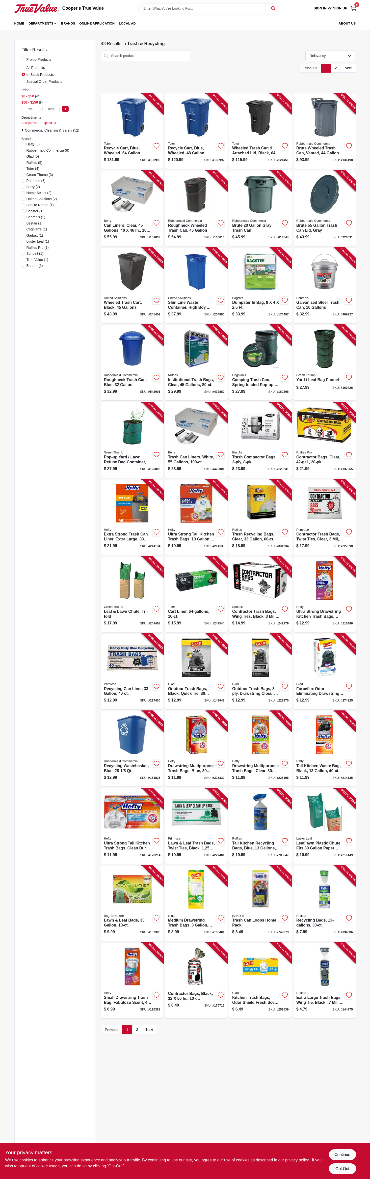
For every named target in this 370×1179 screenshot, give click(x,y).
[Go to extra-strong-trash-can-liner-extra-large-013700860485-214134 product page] (132, 517)
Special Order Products (44, 81)
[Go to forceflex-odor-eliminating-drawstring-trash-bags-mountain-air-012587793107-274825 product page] (324, 671)
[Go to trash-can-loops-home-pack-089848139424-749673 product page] (260, 903)
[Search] (273, 8)
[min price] (30, 109)
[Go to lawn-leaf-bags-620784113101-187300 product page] (132, 903)
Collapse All (29, 123)
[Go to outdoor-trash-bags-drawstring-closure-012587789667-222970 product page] (260, 671)
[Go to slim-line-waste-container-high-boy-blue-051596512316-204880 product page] (196, 285)
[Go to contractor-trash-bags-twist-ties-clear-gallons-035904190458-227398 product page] (324, 517)
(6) (47, 150)
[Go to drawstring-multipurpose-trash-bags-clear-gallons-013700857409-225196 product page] (260, 748)
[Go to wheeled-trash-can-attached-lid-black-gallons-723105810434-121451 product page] (260, 131)
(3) (39, 175)
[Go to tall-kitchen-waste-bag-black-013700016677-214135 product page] (324, 748)
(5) (32, 156)
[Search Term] (208, 8)
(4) (32, 168)
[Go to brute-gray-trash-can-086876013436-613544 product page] (260, 208)
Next (348, 68)
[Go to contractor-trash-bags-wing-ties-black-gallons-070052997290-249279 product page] (260, 594)
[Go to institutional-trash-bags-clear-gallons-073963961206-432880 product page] (196, 362)
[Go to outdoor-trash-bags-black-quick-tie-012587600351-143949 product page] (196, 671)
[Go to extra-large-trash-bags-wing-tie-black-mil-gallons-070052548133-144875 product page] (324, 980)
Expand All (49, 123)
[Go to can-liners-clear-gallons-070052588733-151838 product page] (132, 208)
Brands (68, 23)
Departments (40, 23)
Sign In (320, 8)
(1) (40, 205)
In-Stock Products (40, 74)
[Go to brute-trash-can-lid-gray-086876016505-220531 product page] (324, 208)
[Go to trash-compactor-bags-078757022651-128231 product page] (260, 440)
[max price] (51, 109)
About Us (347, 23)
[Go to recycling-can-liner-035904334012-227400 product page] (132, 671)
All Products (35, 67)
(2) (33, 187)
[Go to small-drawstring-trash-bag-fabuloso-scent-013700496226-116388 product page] (132, 980)
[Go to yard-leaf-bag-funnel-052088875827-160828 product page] (324, 362)
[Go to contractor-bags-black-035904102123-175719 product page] (196, 980)
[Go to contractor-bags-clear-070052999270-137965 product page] (324, 440)
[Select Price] (65, 109)
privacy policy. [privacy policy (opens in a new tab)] (297, 1160)
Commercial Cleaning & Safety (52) (52, 130)
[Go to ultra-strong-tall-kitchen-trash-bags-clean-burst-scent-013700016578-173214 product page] (132, 826)
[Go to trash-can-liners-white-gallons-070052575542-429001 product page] (196, 440)
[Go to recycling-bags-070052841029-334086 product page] (324, 903)
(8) (33, 144)
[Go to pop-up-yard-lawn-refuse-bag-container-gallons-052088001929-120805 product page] (132, 440)
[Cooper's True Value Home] (36, 8)
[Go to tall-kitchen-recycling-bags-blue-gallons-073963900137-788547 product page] (260, 826)
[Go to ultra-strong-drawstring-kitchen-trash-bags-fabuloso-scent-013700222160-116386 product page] (324, 594)
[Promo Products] (23, 59)
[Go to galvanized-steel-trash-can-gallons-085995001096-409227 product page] (324, 285)
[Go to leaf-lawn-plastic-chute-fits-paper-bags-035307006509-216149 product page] (324, 826)
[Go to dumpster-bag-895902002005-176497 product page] (260, 285)
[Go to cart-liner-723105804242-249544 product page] (196, 594)
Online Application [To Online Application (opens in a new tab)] (97, 23)
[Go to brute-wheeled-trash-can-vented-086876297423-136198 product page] (324, 131)
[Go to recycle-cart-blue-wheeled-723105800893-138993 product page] (132, 131)
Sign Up (340, 8)
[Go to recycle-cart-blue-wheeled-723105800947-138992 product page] (196, 131)
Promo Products (38, 59)
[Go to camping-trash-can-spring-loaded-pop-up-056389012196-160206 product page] (260, 362)
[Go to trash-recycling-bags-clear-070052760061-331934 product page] (260, 517)
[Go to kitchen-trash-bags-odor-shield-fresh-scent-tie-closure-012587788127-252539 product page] (260, 980)
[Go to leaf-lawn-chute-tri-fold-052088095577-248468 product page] (132, 594)
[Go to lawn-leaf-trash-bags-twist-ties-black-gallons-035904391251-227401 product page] (196, 826)
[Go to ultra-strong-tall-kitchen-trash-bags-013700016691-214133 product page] (196, 517)
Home (19, 23)
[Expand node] (23, 130)
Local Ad (127, 23)
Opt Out (342, 1169)
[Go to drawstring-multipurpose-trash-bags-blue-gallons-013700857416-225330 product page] (196, 748)
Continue (342, 1154)
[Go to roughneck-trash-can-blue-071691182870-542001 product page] (132, 362)
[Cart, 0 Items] (353, 8)
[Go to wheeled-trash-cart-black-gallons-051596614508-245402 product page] (132, 285)
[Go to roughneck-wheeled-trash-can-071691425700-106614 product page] (196, 208)
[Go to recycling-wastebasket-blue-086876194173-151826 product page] (132, 748)
